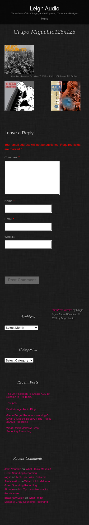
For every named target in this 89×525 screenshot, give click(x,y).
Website (10, 242)
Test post (11, 408)
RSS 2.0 (70, 76)
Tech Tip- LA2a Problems (31, 482)
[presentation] (41, 267)
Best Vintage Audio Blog (21, 414)
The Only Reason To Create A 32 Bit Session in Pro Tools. (28, 401)
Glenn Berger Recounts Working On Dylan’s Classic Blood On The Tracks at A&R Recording (28, 424)
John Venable (13, 474)
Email (9, 224)
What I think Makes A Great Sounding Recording (23, 435)
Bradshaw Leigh (14, 503)
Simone (9, 495)
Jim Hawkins (12, 487)
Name (10, 206)
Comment (12, 157)
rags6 (8, 482)
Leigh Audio (44, 8)
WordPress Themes (62, 315)
